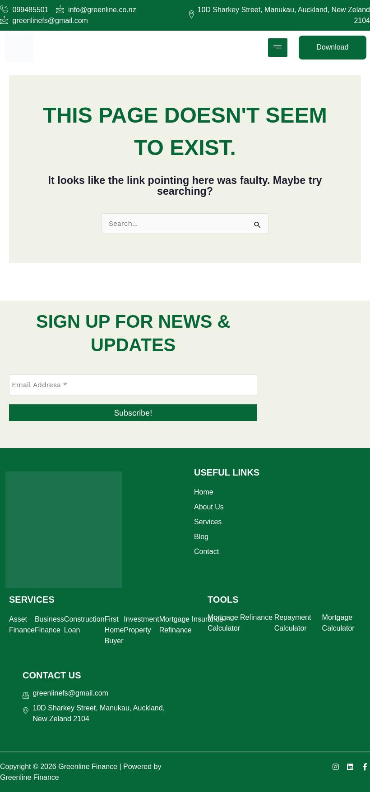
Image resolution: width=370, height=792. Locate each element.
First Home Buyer (114, 630)
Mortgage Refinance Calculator (240, 622)
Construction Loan (84, 624)
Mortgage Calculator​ (338, 622)
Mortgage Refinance (175, 624)
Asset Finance (22, 624)
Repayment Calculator (292, 622)
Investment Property (141, 624)
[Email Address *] (133, 385)
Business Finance (49, 624)
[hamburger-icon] (278, 47)
